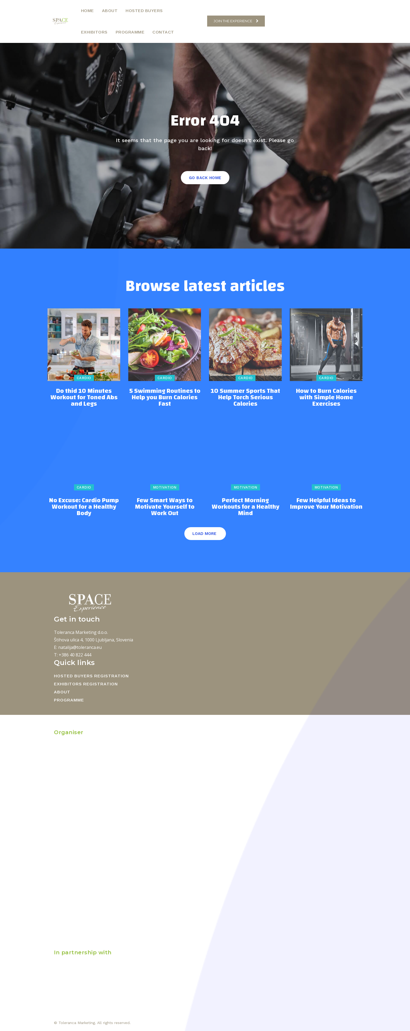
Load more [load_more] (204, 533)
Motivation (165, 487)
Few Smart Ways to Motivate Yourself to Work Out (165, 506)
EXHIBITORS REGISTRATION (86, 684)
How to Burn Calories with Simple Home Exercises (326, 397)
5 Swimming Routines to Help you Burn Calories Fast (164, 397)
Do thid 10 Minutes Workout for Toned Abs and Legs (84, 397)
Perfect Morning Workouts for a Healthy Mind (245, 506)
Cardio (84, 378)
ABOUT (62, 692)
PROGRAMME (69, 700)
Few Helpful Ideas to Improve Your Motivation (326, 503)
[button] (200, 21)
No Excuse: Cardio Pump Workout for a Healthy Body (84, 506)
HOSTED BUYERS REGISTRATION (91, 676)
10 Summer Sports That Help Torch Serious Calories (245, 397)
